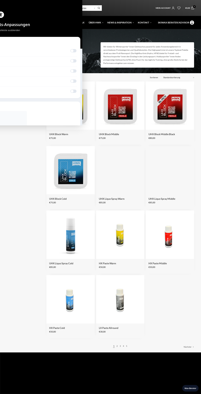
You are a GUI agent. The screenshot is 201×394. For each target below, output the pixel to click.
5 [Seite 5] (126, 346)
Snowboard (16, 37)
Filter (50, 77)
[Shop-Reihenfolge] (177, 77)
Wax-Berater (190, 388)
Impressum (107, 375)
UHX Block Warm (58, 134)
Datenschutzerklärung (112, 379)
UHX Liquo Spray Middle (161, 198)
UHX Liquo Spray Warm (112, 198)
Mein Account (109, 392)
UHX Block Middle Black (161, 134)
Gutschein (38, 22)
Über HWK (95, 22)
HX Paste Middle (157, 263)
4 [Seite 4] (123, 346)
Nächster (188, 347)
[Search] (99, 8)
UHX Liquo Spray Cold (61, 263)
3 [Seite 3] (120, 346)
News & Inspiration (119, 22)
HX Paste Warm (107, 263)
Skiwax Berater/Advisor (173, 22)
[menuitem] (8, 22)
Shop (22, 22)
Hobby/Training (41, 51)
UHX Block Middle (109, 134)
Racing (17, 51)
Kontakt (143, 22)
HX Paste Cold (57, 327)
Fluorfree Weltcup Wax (69, 22)
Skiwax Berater (109, 388)
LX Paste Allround (108, 327)
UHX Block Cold (58, 198)
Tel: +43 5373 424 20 (16, 390)
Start (8, 37)
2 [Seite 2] (117, 346)
